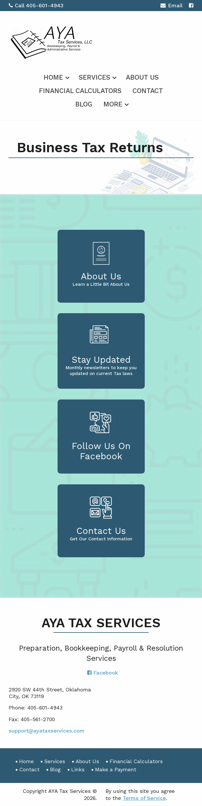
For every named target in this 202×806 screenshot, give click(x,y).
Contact (148, 91)
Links (78, 769)
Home (53, 77)
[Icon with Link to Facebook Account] (191, 5)
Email (171, 6)
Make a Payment (115, 769)
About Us (142, 77)
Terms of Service (144, 798)
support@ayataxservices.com (47, 731)
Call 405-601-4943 (36, 5)
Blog (83, 104)
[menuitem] (55, 76)
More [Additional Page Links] (112, 104)
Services (94, 77)
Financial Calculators (80, 91)
